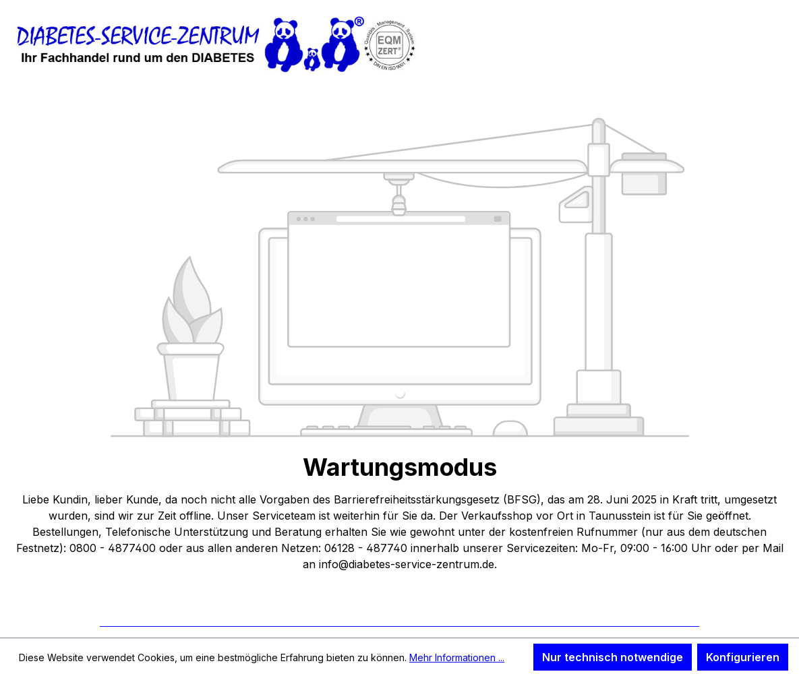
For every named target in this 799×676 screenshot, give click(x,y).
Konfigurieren (742, 657)
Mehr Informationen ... (456, 657)
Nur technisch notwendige (612, 657)
